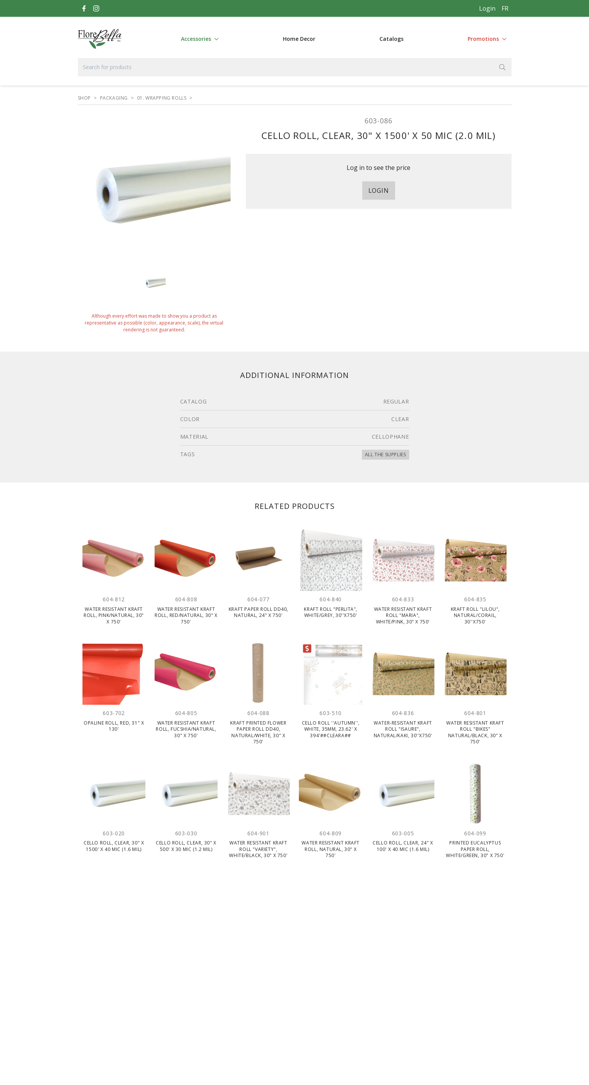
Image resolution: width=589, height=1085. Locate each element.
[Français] (505, 8)
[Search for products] (295, 67)
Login (487, 8)
